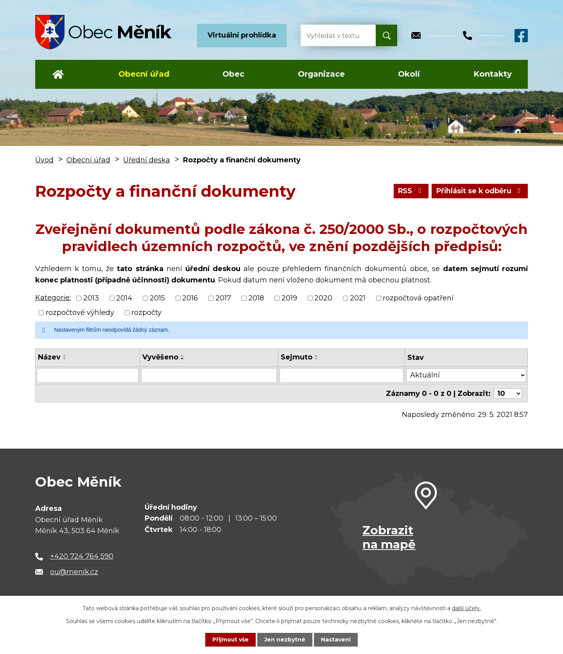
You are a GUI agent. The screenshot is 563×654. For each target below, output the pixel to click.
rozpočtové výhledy (80, 312)
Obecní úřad (143, 74)
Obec (233, 74)
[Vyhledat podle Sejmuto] (341, 375)
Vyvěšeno (160, 357)
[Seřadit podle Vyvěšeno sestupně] (182, 358)
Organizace (321, 74)
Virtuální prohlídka (242, 35)
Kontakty (492, 74)
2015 (157, 298)
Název (49, 357)
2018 (256, 298)
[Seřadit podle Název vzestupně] (65, 355)
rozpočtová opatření (418, 298)
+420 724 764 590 (81, 556)
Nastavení (336, 639)
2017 (223, 298)
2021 (358, 298)
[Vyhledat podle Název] (87, 375)
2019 (289, 298)
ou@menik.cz (74, 571)
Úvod (58, 74)
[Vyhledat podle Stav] (466, 375)
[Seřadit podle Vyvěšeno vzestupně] (182, 355)
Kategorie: (53, 297)
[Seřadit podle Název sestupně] (65, 358)
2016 (190, 298)
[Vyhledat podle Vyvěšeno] (209, 375)
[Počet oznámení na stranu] (508, 393)
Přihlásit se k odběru (479, 191)
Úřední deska (146, 160)
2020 (323, 298)
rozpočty (146, 312)
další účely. (466, 608)
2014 (124, 298)
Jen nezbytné (285, 639)
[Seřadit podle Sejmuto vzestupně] (316, 355)
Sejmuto (296, 357)
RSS (409, 191)
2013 (91, 298)
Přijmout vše (230, 639)
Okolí (409, 74)
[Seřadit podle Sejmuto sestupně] (316, 358)
